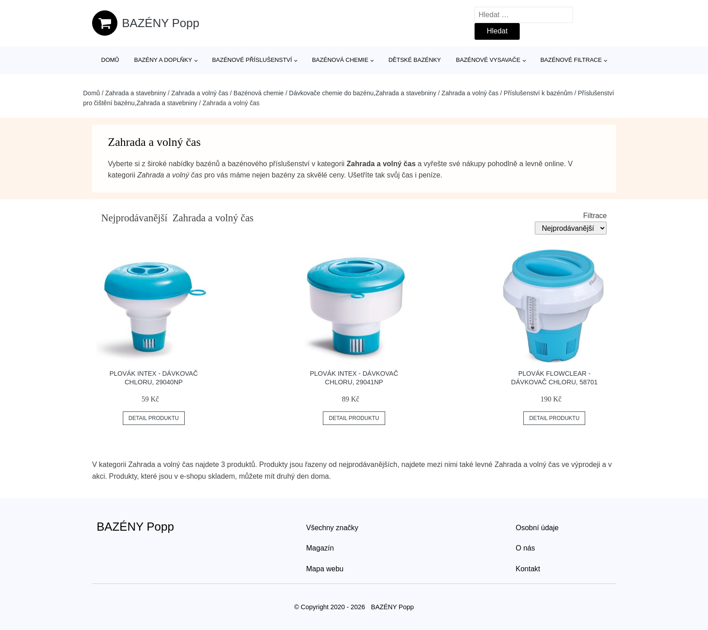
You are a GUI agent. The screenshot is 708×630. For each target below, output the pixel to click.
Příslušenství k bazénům (538, 93)
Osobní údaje (537, 528)
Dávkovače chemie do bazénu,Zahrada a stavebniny (362, 93)
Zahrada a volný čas (199, 93)
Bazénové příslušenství (252, 59)
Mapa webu (325, 569)
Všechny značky (332, 528)
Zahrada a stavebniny (135, 93)
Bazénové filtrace (571, 59)
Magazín (320, 548)
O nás (525, 548)
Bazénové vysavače (488, 59)
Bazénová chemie (340, 59)
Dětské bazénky (414, 59)
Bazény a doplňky (163, 59)
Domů (110, 59)
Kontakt (528, 569)
